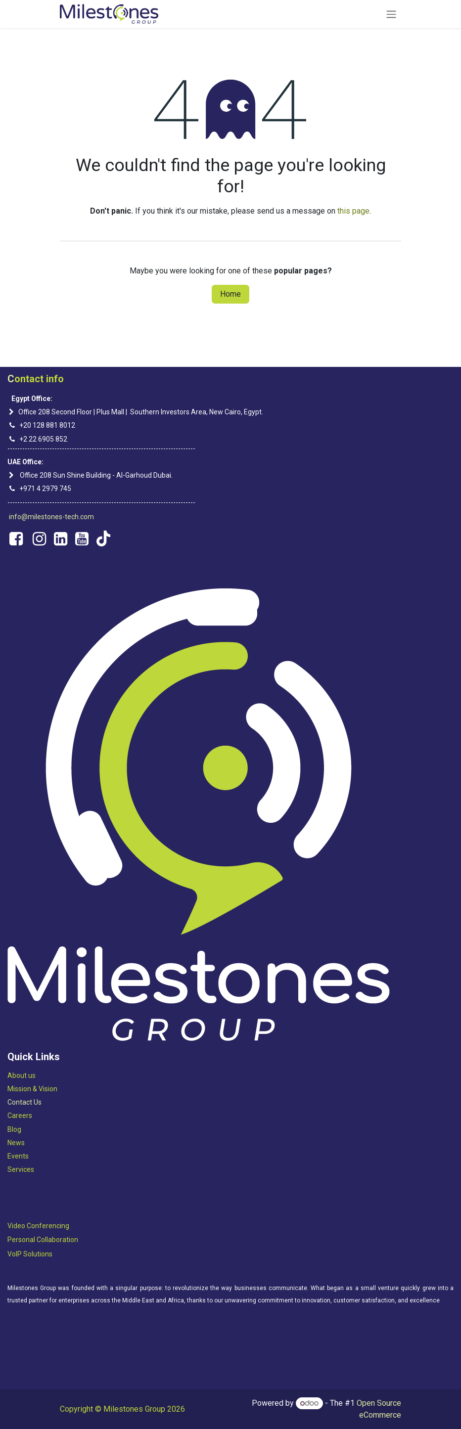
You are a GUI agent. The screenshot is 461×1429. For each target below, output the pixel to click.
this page (353, 211)
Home (230, 294)
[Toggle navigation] (391, 14)
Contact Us (24, 1102)
